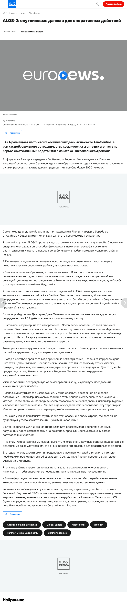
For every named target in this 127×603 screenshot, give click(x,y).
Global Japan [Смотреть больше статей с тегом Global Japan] (54, 524)
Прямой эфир (113, 4)
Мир (23, 13)
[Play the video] (63, 75)
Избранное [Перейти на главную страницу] (14, 599)
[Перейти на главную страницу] (12, 4)
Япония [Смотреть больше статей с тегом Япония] (98, 524)
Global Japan (35, 13)
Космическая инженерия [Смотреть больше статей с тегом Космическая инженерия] (22, 524)
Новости (12, 13)
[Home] (4, 13)
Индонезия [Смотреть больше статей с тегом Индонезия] (78, 524)
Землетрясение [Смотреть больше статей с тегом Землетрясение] (57, 532)
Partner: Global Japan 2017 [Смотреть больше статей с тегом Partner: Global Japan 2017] (22, 532)
